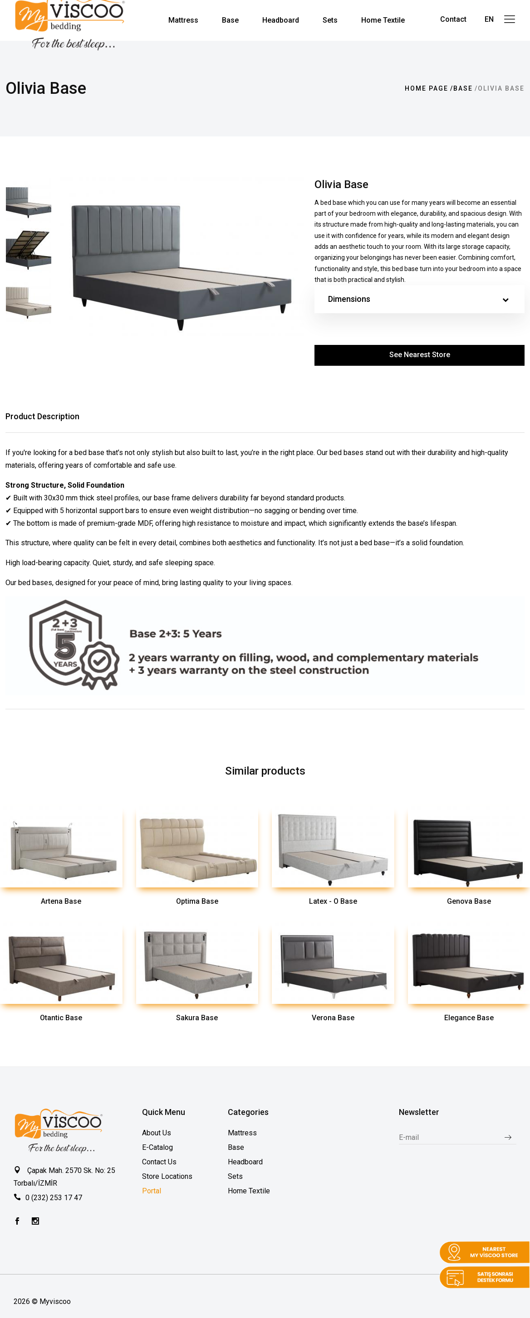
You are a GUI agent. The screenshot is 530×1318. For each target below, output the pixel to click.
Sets (235, 1176)
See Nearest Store (419, 354)
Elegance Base (469, 1017)
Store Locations (167, 1176)
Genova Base (469, 901)
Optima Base (197, 901)
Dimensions (418, 299)
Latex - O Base (333, 901)
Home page (426, 88)
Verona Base (333, 1017)
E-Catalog (157, 1147)
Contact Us (159, 1162)
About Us (156, 1133)
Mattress (242, 1133)
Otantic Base (61, 1017)
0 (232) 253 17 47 (53, 1197)
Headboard (245, 1162)
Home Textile (249, 1191)
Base (463, 88)
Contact (453, 19)
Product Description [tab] (42, 416)
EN (489, 19)
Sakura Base (197, 1017)
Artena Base (61, 901)
